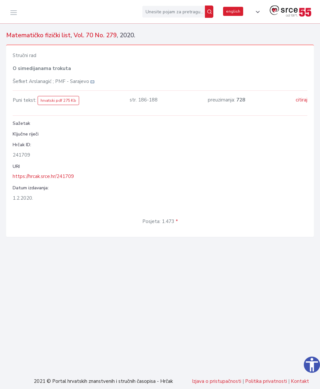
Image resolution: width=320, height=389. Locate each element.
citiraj (301, 100)
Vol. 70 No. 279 (95, 35)
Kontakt (300, 381)
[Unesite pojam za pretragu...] (173, 12)
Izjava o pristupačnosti (216, 381)
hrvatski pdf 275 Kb (58, 100)
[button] (256, 12)
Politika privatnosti (266, 381)
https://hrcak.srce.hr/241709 (43, 176)
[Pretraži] (209, 12)
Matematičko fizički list (38, 35)
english (233, 11)
